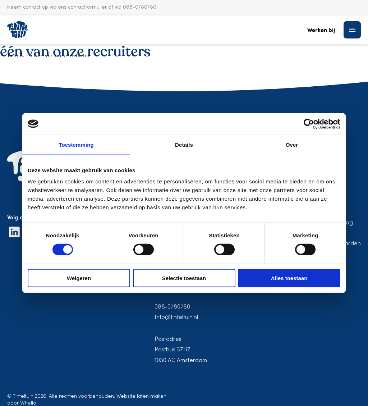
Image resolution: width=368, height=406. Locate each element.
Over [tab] (292, 144)
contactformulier (87, 7)
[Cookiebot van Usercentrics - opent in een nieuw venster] (308, 123)
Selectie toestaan (184, 278)
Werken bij (321, 29)
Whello (28, 403)
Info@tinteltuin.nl (176, 317)
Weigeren (79, 278)
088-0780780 (172, 307)
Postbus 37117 (172, 350)
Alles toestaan (289, 278)
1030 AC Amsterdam (181, 361)
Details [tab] (184, 144)
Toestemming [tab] (76, 144)
